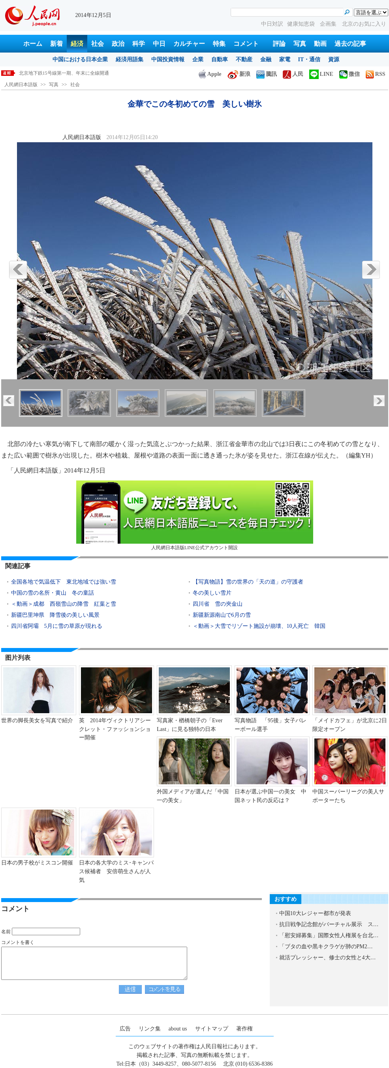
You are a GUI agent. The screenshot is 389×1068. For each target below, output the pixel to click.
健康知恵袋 (301, 24)
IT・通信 (309, 59)
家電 (284, 59)
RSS (375, 74)
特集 (219, 43)
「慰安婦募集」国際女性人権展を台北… (329, 935)
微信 (349, 74)
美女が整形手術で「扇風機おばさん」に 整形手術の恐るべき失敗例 (92, 73)
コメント (246, 43)
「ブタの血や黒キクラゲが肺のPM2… (326, 946)
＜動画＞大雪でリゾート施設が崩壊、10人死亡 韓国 (259, 626)
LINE (321, 74)
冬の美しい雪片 (212, 593)
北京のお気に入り (364, 24)
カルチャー (189, 43)
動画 (320, 43)
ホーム (32, 43)
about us (178, 1029)
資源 (333, 59)
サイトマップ (211, 1029)
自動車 (219, 59)
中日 (159, 43)
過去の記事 (350, 43)
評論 (279, 43)
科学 (138, 43)
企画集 (329, 24)
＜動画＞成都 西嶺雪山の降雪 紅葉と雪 (63, 604)
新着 (56, 43)
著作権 (244, 1029)
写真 (299, 43)
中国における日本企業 (80, 59)
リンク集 (150, 1029)
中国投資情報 (167, 59)
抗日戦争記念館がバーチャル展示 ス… (329, 924)
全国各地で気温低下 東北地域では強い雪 (63, 582)
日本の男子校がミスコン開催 (37, 863)
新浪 (238, 74)
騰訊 (266, 74)
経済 (77, 43)
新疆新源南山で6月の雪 (222, 615)
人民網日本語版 (21, 84)
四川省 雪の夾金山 (217, 604)
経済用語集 (129, 59)
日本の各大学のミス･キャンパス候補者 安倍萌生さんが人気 (116, 871)
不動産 (244, 59)
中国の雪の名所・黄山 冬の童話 (52, 593)
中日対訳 (272, 24)
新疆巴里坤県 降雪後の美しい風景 (55, 615)
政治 (118, 43)
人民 (293, 74)
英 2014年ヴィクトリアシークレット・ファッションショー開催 (115, 729)
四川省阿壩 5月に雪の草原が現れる (56, 626)
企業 (197, 59)
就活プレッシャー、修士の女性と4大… (327, 958)
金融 (265, 59)
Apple (210, 74)
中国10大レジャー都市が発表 (315, 913)
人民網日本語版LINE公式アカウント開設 (194, 515)
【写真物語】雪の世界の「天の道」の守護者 (248, 582)
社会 (97, 43)
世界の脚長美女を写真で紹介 (37, 720)
